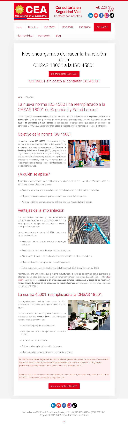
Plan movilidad (24, 35)
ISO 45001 (102, 27)
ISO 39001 (50, 27)
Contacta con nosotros (68, 16)
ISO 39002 (67, 27)
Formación (44, 35)
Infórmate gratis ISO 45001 (64, 74)
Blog (58, 35)
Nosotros (33, 27)
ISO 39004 (85, 27)
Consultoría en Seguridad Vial (68, 9)
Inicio (19, 27)
